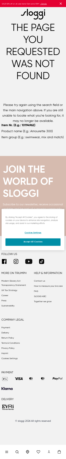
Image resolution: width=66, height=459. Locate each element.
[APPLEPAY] (4, 379)
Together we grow (43, 302)
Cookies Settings (9, 359)
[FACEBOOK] (4, 261)
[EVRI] (8, 407)
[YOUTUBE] (29, 261)
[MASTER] (31, 379)
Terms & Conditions (10, 343)
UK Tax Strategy (9, 290)
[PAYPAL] (57, 379)
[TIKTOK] (41, 261)
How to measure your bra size (48, 286)
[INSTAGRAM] (16, 261)
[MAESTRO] (42, 379)
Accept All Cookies (33, 242)
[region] (33, 229)
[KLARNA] (7, 388)
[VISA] (19, 379)
